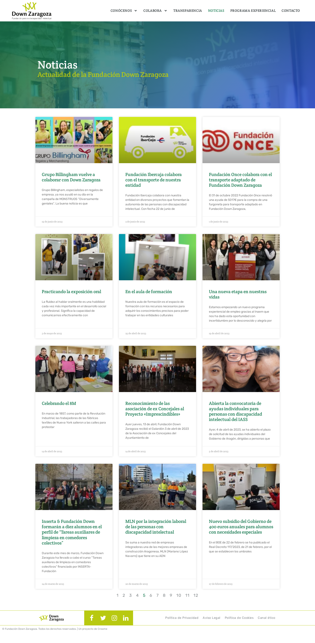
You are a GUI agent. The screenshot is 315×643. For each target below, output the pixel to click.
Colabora (155, 11)
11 (187, 595)
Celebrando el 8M (59, 403)
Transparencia (187, 10)
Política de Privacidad (181, 618)
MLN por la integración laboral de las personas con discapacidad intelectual (155, 526)
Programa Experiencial (253, 10)
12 (196, 595)
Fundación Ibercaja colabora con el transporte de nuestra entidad (153, 180)
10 (179, 595)
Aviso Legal (211, 618)
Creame (102, 628)
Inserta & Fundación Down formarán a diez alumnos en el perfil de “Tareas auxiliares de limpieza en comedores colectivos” (72, 532)
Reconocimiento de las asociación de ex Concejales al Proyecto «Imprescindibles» (154, 408)
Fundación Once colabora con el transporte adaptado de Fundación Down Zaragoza (240, 180)
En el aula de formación (148, 291)
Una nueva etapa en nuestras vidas (238, 294)
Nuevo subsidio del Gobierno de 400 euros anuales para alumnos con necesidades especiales (241, 526)
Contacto (291, 10)
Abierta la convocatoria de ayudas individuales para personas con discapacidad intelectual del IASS (235, 411)
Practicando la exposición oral (71, 291)
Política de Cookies (239, 618)
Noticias (216, 10)
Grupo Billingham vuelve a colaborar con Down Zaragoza (71, 177)
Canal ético (266, 618)
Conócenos (124, 11)
